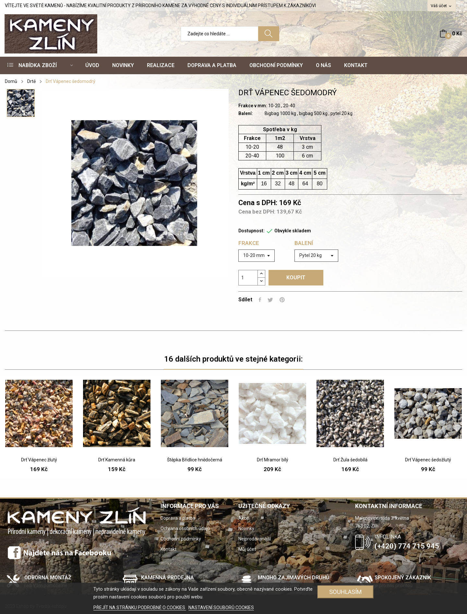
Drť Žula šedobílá (350, 459)
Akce (243, 518)
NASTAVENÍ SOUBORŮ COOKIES (221, 607)
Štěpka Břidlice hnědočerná (194, 459)
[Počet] (248, 277)
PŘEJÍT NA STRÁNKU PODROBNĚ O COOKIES (139, 607)
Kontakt (168, 549)
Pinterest (282, 300)
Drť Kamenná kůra (116, 459)
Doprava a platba (178, 518)
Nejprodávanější (254, 538)
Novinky (246, 528)
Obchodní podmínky (181, 538)
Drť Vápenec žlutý (39, 459)
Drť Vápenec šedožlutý (428, 459)
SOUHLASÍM (345, 591)
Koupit (295, 277)
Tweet (270, 300)
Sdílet (260, 300)
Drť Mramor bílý (272, 459)
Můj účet (247, 549)
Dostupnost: (251, 230)
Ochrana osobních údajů (185, 528)
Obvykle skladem (292, 230)
